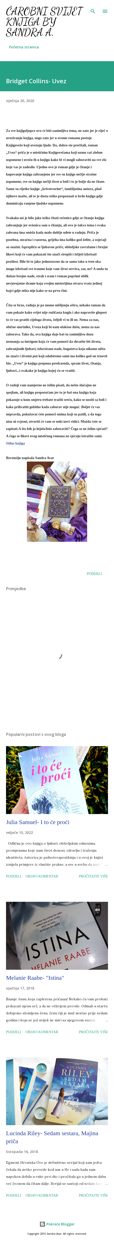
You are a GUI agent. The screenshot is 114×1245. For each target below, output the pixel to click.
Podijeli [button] (94, 574)
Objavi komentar (42, 876)
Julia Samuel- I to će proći (38, 822)
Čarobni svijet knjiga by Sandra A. (44, 22)
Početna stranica (24, 47)
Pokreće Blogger (57, 1224)
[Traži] (93, 9)
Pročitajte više (93, 876)
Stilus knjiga (15, 443)
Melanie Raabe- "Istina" (35, 977)
